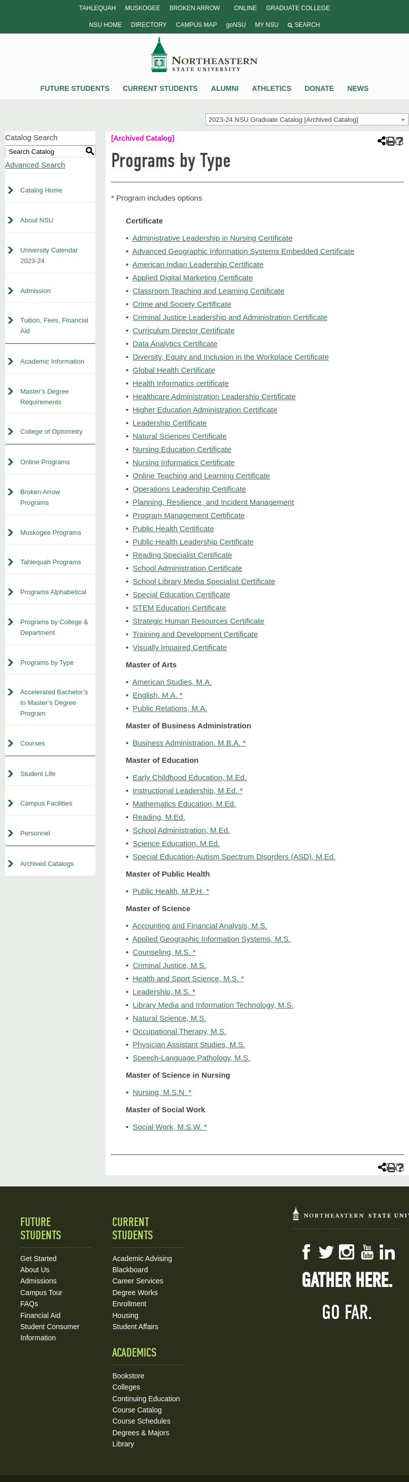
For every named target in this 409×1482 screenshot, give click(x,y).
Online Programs (45, 462)
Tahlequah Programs (50, 562)
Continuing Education (146, 1399)
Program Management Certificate (188, 515)
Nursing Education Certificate (181, 449)
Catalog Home (41, 190)
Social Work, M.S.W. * (169, 1126)
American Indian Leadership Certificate (197, 264)
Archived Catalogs (47, 863)
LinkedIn (387, 1252)
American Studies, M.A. (172, 682)
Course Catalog (136, 1410)
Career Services (137, 1281)
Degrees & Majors (140, 1433)
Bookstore (128, 1376)
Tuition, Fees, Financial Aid (54, 325)
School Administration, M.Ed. (181, 830)
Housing (125, 1315)
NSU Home (105, 24)
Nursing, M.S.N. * (161, 1092)
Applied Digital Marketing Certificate (192, 277)
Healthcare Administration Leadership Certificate (213, 396)
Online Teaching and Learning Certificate (201, 475)
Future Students (75, 88)
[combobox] (307, 119)
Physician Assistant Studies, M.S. (188, 1044)
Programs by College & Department (54, 627)
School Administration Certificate (187, 568)
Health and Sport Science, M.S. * (188, 978)
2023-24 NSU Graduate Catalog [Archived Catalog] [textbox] (283, 119)
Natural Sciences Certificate (179, 436)
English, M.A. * (157, 695)
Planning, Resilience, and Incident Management (213, 502)
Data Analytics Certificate (174, 343)
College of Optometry (51, 431)
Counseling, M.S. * (163, 952)
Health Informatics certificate (180, 383)
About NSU (36, 220)
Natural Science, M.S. (169, 1018)
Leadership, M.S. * (163, 991)
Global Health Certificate (173, 370)
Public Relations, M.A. (169, 708)
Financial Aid (40, 1315)
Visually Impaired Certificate (179, 647)
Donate (319, 88)
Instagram (346, 1252)
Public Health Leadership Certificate (192, 541)
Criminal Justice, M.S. (169, 965)
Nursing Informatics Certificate (183, 462)
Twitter (326, 1252)
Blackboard (130, 1270)
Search (304, 24)
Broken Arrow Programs (40, 497)
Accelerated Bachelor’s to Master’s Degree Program (54, 702)
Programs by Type (47, 662)
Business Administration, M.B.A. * (189, 742)
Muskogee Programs (50, 532)
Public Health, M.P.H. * (170, 891)
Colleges (126, 1387)
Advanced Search (35, 164)
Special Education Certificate (181, 594)
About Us (35, 1270)
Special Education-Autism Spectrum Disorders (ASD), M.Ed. (233, 856)
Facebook (306, 1252)
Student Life (37, 774)
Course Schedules (141, 1421)
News (357, 88)
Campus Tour (41, 1292)
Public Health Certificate (173, 528)
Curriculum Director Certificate (183, 330)
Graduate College (298, 8)
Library (123, 1444)
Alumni (224, 88)
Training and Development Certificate (195, 634)
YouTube (366, 1252)
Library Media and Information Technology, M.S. (212, 1005)
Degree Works (134, 1292)
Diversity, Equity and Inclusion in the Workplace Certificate (230, 356)
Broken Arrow (194, 8)
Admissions (38, 1281)
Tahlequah (97, 8)
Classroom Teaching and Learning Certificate (208, 290)
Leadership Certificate (169, 422)
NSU (204, 54)
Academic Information (52, 361)
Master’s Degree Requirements (44, 397)
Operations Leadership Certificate (189, 489)
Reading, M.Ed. (158, 817)
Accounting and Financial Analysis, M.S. (199, 925)
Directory (148, 24)
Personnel (35, 833)
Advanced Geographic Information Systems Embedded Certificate (243, 251)
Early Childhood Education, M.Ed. (189, 777)
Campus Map (196, 24)
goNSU (236, 24)
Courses (32, 743)
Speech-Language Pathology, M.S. (191, 1057)
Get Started (38, 1258)
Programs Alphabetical (53, 592)
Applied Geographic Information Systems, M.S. (211, 939)
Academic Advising (142, 1258)
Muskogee (142, 8)
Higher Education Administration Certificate (204, 409)
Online (245, 8)
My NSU (267, 24)
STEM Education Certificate (179, 607)
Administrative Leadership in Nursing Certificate (212, 238)
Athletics (271, 88)
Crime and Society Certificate (181, 304)
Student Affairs (135, 1327)
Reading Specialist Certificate (182, 555)
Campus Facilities (46, 803)
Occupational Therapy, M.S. (179, 1031)
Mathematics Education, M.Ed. (183, 803)
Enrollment (129, 1304)
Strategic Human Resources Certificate (198, 621)
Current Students (160, 88)
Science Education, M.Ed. (176, 843)
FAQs (29, 1304)
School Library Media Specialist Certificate (203, 581)
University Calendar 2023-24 (49, 255)
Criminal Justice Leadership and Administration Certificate (229, 317)
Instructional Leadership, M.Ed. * (187, 790)
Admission (35, 291)
